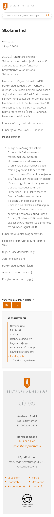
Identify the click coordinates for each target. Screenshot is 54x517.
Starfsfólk (13, 482)
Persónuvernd (16, 486)
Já (6, 305)
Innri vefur (38, 486)
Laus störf (14, 477)
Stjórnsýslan (16, 318)
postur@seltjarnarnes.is (27, 446)
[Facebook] (22, 403)
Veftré (35, 477)
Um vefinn (38, 482)
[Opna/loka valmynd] (48, 4)
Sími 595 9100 (27, 441)
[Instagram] (32, 403)
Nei (17, 305)
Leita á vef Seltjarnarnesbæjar (22, 15)
